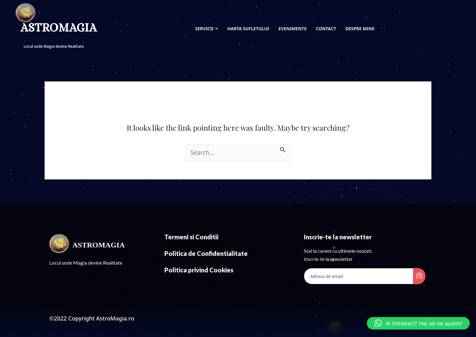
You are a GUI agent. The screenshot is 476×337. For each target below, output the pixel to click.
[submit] (419, 276)
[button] (418, 323)
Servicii (206, 29)
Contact (326, 29)
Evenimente (293, 29)
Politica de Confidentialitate (206, 253)
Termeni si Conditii (191, 237)
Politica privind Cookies (198, 270)
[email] (359, 276)
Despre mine (359, 29)
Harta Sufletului (248, 29)
